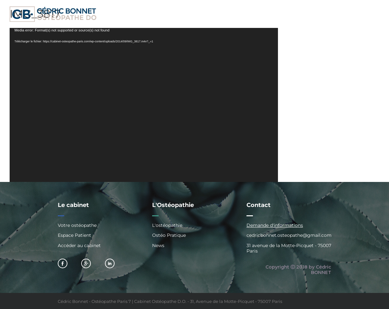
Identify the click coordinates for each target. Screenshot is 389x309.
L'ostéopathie (167, 225)
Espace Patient (74, 235)
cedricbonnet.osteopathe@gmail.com (289, 235)
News (158, 245)
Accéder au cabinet (79, 245)
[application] (144, 105)
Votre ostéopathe (77, 225)
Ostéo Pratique (169, 235)
